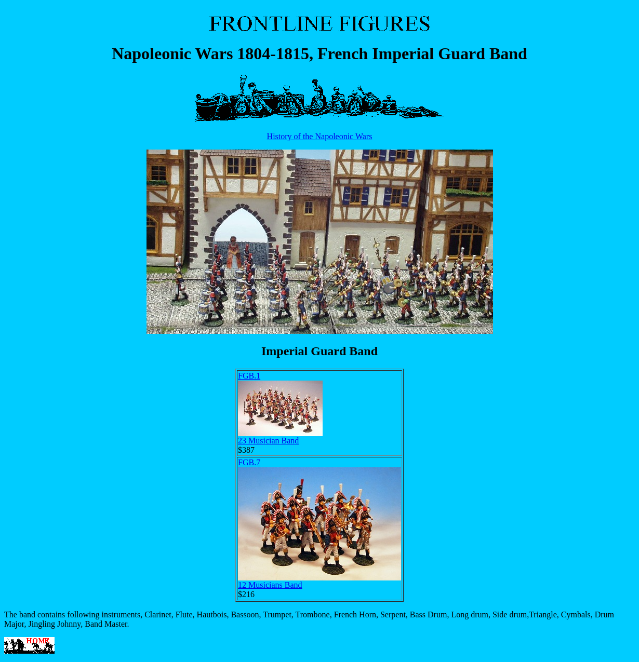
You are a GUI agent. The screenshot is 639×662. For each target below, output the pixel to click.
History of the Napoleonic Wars (319, 136)
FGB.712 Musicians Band (319, 523)
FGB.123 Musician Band (280, 408)
